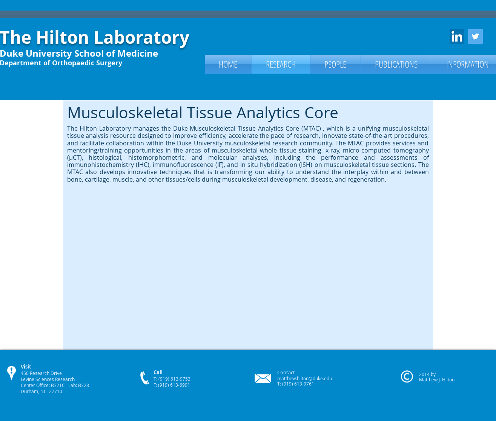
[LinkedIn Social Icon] (457, 36)
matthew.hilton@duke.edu (304, 378)
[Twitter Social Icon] (475, 36)
